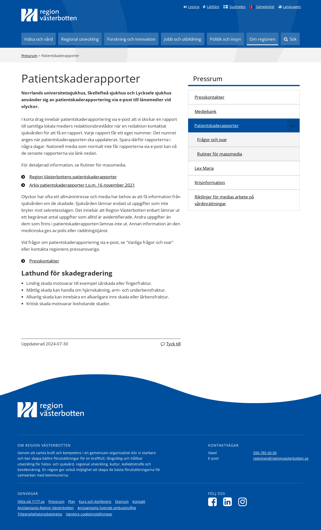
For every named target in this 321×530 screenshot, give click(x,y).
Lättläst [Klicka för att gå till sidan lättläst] (213, 7)
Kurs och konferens (95, 501)
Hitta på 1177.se (31, 501)
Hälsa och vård (38, 39)
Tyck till (173, 344)
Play (71, 501)
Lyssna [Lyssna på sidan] (193, 7)
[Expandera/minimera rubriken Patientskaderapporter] (292, 125)
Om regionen (262, 39)
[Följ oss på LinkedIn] (228, 501)
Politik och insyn (225, 39)
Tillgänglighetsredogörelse (40, 514)
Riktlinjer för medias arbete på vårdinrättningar (224, 200)
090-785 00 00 (265, 452)
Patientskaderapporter (216, 125)
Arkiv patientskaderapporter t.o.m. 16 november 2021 (82, 185)
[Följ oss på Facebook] (213, 501)
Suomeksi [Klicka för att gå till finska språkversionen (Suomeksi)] (237, 7)
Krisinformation (210, 182)
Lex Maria (204, 168)
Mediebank (205, 111)
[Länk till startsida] (48, 15)
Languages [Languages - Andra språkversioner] (292, 7)
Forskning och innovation (131, 39)
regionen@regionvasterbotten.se (280, 458)
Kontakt (138, 501)
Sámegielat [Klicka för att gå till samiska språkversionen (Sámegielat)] (265, 7)
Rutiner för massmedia (219, 154)
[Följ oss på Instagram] (244, 501)
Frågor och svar (212, 139)
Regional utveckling (80, 39)
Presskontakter (44, 261)
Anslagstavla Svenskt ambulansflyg (106, 507)
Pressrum (29, 55)
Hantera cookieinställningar (89, 514)
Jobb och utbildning (182, 39)
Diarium (122, 501)
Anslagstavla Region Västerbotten (46, 507)
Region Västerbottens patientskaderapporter (73, 177)
